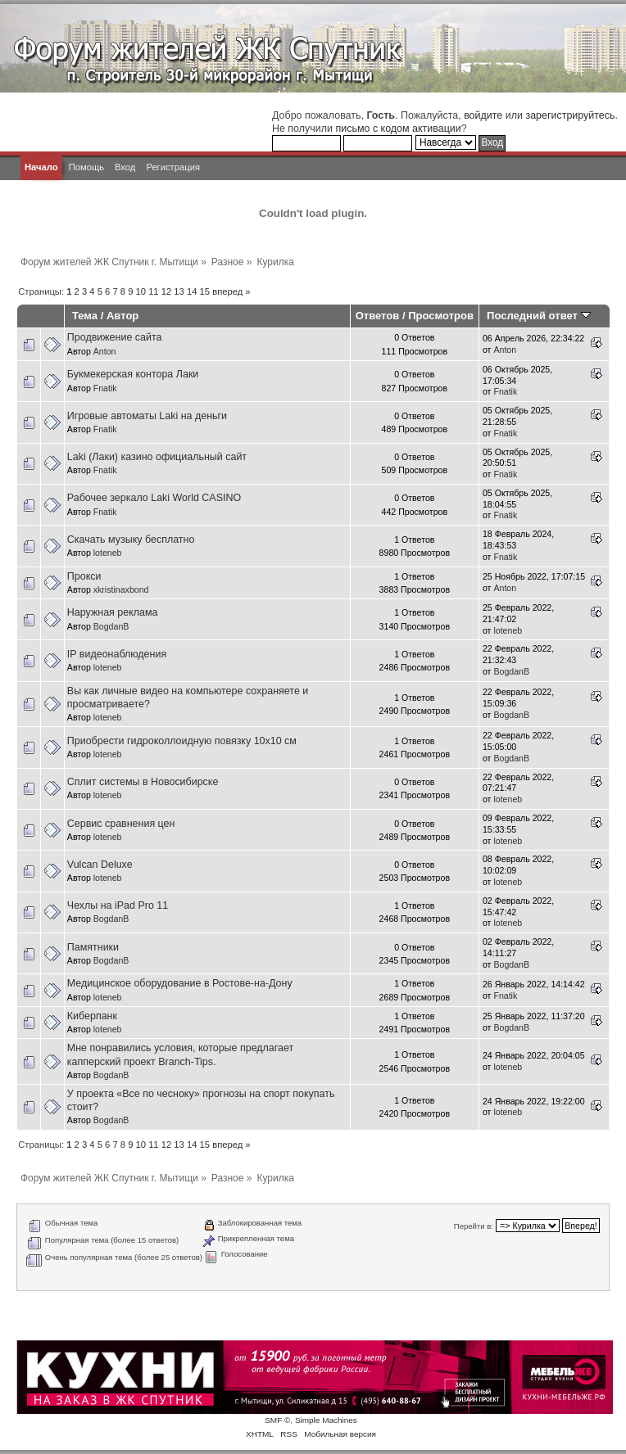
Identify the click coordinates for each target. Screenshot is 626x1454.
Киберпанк (92, 1016)
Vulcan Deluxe (100, 864)
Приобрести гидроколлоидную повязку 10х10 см (182, 741)
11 (153, 291)
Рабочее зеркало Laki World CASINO (154, 497)
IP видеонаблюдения (116, 654)
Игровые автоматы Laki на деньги (147, 416)
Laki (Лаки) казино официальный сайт (157, 457)
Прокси (84, 576)
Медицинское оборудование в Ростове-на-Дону (180, 983)
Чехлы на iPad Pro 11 (117, 905)
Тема (85, 315)
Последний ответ (538, 315)
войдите (483, 115)
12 (166, 291)
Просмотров (441, 315)
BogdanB (111, 626)
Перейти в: (473, 1225)
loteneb (107, 553)
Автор (122, 315)
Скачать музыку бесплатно (131, 539)
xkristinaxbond (121, 589)
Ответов (378, 315)
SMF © (277, 1420)
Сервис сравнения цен (121, 823)
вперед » (231, 291)
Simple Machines (326, 1420)
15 (205, 291)
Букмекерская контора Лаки (132, 374)
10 (141, 291)
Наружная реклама (112, 612)
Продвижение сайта (114, 337)
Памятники (93, 947)
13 (179, 291)
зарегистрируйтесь (570, 115)
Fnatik (105, 388)
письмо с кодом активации (397, 128)
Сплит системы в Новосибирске (143, 782)
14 (192, 291)
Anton (104, 351)
